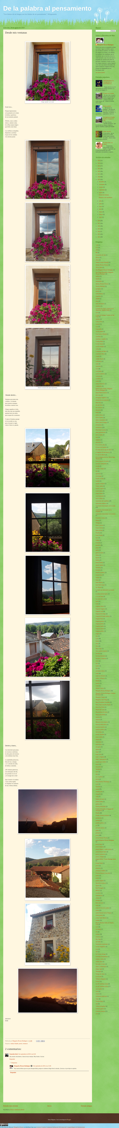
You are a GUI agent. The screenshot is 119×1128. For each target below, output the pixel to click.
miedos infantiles (100, 734)
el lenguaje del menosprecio (103, 452)
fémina (97, 520)
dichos (97, 412)
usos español (99, 989)
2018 (99, 220)
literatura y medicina (101, 658)
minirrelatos (99, 744)
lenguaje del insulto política (103, 616)
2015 (99, 229)
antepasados (99, 281)
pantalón (98, 820)
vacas (97, 991)
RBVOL (98, 890)
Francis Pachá (99, 528)
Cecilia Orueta (99, 344)
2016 (99, 226)
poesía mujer (99, 844)
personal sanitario (100, 828)
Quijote (97, 885)
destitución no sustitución (102, 400)
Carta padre (99, 329)
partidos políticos (100, 823)
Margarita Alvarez (19, 1127)
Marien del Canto (100, 709)
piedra (97, 830)
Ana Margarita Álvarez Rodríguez (104, 270)
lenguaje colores (100, 606)
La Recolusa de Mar (5, 1127)
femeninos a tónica (100, 518)
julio (100, 201)
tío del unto (98, 976)
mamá (97, 686)
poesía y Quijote (100, 856)
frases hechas (99, 530)
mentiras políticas (100, 729)
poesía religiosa (100, 846)
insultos (98, 577)
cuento (97, 381)
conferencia (99, 361)
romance (98, 934)
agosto (101, 192)
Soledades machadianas (102, 956)
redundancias (99, 895)
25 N (97, 247)
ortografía (98, 794)
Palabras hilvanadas (101, 806)
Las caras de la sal (100, 599)
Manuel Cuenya (100, 688)
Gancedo (98, 542)
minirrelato (98, 742)
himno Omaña (99, 562)
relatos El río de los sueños (102, 908)
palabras (98, 804)
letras (97, 643)
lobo (97, 663)
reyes (97, 927)
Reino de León (99, 903)
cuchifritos (98, 378)
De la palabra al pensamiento (47, 8)
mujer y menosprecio (101, 759)
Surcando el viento (100, 964)
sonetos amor (99, 961)
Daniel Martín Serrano (101, 392)
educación (98, 442)
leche (97, 604)
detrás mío (98, 402)
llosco (97, 661)
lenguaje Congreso (100, 609)
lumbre (97, 666)
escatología (98, 476)
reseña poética (99, 915)
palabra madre (99, 801)
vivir (97, 1013)
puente (97, 878)
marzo (101, 212)
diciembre (102, 181)
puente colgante (100, 880)
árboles (97, 291)
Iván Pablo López (100, 585)
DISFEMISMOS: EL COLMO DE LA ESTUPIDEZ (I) (108, 82)
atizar (97, 301)
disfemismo (99, 425)
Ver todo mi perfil (100, 72)
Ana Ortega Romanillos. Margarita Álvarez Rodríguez (104, 273)
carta (97, 326)
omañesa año (99, 791)
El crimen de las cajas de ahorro (104, 449)
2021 (99, 174)
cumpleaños (99, 386)
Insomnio (98, 570)
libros (97, 646)
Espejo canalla (99, 486)
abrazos (98, 257)
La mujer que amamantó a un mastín (105, 590)
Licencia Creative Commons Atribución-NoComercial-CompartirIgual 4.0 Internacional (60, 1127)
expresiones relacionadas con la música (106, 514)
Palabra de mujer (100, 799)
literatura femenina (100, 656)
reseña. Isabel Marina (101, 918)
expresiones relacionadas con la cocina (105, 506)
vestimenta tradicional (101, 996)
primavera (98, 868)
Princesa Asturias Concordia (103, 873)
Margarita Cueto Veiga (101, 699)
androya (98, 276)
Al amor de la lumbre (108, 93)
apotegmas (98, 288)
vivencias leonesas (100, 1011)
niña (97, 774)
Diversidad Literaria (101, 430)
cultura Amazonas (100, 383)
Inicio (49, 1106)
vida (97, 1003)
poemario (98, 833)
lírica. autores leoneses (101, 651)
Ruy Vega (98, 939)
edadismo (98, 440)
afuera (97, 260)
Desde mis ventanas (104, 195)
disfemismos (99, 427)
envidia (97, 466)
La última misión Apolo (102, 594)
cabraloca (98, 306)
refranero (98, 900)
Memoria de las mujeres (102, 722)
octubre (101, 187)
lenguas (98, 633)
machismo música (100, 671)
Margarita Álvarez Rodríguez (22, 1066)
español (98, 481)
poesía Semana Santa (101, 851)
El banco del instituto (101, 447)
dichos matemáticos (101, 420)
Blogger (69, 1119)
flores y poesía (99, 525)
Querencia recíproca (101, 883)
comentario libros (100, 354)
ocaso (97, 784)
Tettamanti (98, 971)
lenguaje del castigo (101, 613)
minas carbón (99, 737)
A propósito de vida (101, 255)
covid (97, 368)
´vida (97, 245)
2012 (99, 237)
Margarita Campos (100, 697)
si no (97, 949)
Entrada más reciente (10, 1106)
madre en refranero (100, 676)
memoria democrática (101, 724)
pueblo (97, 875)
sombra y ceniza (100, 959)
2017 (99, 223)
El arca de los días (100, 445)
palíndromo (99, 818)
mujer (97, 752)
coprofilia (98, 366)
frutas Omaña (99, 535)
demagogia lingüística (101, 397)
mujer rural (98, 754)
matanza (98, 717)
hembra (97, 560)
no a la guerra (99, 776)
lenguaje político (100, 631)
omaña (12, 1043)
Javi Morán (98, 587)
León (97, 638)
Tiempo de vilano (100, 974)
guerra (97, 550)
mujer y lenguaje (100, 757)
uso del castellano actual (102, 984)
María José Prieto (100, 707)
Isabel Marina (99, 582)
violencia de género (101, 1006)
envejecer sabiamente (101, 463)
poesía (20, 1043)
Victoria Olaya (99, 1001)
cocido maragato (100, 346)
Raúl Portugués (99, 888)
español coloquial (100, 483)
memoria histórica (100, 727)
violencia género (100, 1008)
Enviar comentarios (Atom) (17, 1109)
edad (97, 437)
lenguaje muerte (100, 628)
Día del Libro (99, 405)
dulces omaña (99, 435)
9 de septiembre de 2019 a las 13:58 (42, 1066)
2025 (99, 163)
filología (98, 523)
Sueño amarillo (107, 131)
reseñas (97, 920)
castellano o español (101, 339)
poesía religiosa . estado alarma (103, 849)
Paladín (16, 1043)
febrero (101, 214)
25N (97, 250)
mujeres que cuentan (101, 762)
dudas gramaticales (100, 432)
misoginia (98, 747)
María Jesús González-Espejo (103, 704)
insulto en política (100, 572)
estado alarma (99, 491)
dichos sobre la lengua (101, 422)
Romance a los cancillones (105, 197)
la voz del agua (99, 596)
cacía (97, 312)
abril (100, 209)
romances (25, 1043)
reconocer (98, 893)
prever (97, 865)
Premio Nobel (99, 863)
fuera (97, 537)
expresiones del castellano (102, 501)
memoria (98, 719)
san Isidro (98, 941)
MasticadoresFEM (100, 714)
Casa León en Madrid (101, 334)
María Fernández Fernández (103, 702)
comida (97, 356)
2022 (99, 171)
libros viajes (99, 648)
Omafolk (98, 786)
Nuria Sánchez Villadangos (102, 781)
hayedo (97, 557)
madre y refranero (100, 678)
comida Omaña (99, 359)
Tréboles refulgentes (101, 979)
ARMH (97, 298)
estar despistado (100, 496)
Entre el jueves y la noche (102, 461)
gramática (98, 545)
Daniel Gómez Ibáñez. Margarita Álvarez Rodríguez (104, 389)
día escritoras (99, 407)
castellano (98, 336)
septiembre (102, 190)
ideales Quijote (99, 565)
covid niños (99, 371)
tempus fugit (99, 969)
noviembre (102, 184)
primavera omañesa (101, 870)
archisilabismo (99, 293)
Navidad (98, 769)
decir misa (98, 395)
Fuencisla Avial (14, 1054)
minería (98, 739)
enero (100, 217)
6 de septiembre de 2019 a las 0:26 (27, 1054)
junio (100, 203)
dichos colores (99, 415)
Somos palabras (107, 106)
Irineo (97, 580)
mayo (100, 206)
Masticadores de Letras (101, 712)
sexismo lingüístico (100, 946)
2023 (99, 168)
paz (96, 825)
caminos (98, 319)
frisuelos (98, 533)
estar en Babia (99, 498)
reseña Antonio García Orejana (103, 913)
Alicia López (99, 267)
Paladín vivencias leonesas (102, 815)
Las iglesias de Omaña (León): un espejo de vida (109, 119)
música (97, 764)
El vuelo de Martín (100, 454)
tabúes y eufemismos (101, 966)
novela (97, 779)
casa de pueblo (99, 331)
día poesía (98, 410)
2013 (99, 234)
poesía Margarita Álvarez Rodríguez (105, 840)
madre (97, 673)
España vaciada (99, 478)
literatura (98, 653)
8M (96, 252)
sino (97, 951)
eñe (96, 471)
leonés (97, 641)
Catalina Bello (99, 341)
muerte (97, 749)
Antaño (97, 279)
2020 (99, 176)
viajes (97, 999)
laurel (97, 601)
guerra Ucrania (99, 552)
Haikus (97, 555)
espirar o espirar (100, 488)
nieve (97, 771)
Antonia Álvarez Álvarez (102, 284)
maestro (98, 683)
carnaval (98, 324)
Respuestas (14, 1062)
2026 (99, 160)
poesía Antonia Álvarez (102, 838)
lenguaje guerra (99, 623)
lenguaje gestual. (100, 621)
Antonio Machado (100, 286)
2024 (99, 166)
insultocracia (99, 575)
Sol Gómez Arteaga (101, 954)
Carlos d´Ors (99, 321)
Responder (12, 1059)
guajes (97, 547)
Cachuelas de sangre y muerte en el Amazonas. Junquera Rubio (105, 309)
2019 (99, 179)
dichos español (99, 417)
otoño (97, 796)
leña (97, 636)
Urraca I (98, 981)
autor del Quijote (100, 303)
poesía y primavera (100, 854)
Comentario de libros (101, 351)
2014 (99, 231)
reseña (97, 910)
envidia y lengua (100, 468)
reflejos (97, 898)
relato (97, 905)
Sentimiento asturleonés (102, 944)
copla (97, 364)
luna (97, 668)
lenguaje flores (99, 618)
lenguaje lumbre (100, 626)
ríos (97, 931)
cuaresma (98, 376)
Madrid (97, 680)
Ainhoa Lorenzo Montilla (102, 262)
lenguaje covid (99, 611)
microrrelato (99, 732)
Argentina (98, 296)
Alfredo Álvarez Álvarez (102, 265)
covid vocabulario (100, 373)
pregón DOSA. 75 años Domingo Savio (106, 859)
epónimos (98, 473)
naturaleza (98, 766)
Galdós (97, 540)
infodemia (98, 567)
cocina (97, 349)
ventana (98, 994)
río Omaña (98, 929)
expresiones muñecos (101, 503)
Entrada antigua (86, 1106)
